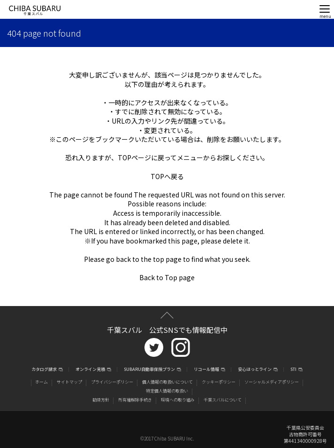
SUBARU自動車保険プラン (149, 369)
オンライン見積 (90, 369)
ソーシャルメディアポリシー (271, 382)
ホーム (41, 382)
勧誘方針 (100, 400)
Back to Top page (167, 277)
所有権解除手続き (135, 400)
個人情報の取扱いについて (167, 382)
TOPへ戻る (167, 176)
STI (293, 369)
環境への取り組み (178, 400)
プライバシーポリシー (112, 382)
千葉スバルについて (223, 400)
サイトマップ (69, 382)
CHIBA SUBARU (35, 11)
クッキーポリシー (218, 382)
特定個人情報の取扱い (167, 391)
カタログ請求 (44, 369)
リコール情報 (206, 369)
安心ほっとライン (255, 369)
